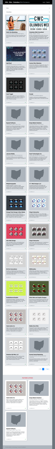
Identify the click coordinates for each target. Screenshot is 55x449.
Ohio (10, 2)
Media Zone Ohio (34, 326)
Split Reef (9, 63)
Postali (31, 94)
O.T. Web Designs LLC (35, 183)
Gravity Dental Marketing (36, 354)
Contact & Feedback (22, 447)
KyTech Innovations (11, 269)
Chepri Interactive (34, 212)
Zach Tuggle (9, 94)
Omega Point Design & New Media (15, 212)
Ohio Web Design (11, 240)
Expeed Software (11, 123)
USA (6, 2)
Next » (47, 369)
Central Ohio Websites (35, 63)
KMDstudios (32, 269)
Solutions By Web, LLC (12, 354)
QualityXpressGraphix (12, 297)
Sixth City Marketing (11, 32)
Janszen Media (10, 154)
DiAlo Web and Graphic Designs (37, 297)
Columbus (21, 2)
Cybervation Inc (10, 326)
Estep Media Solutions (35, 123)
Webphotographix (11, 183)
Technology (14, 447)
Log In (44, 2)
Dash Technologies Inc (35, 154)
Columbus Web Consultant (36, 32)
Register (48, 2)
